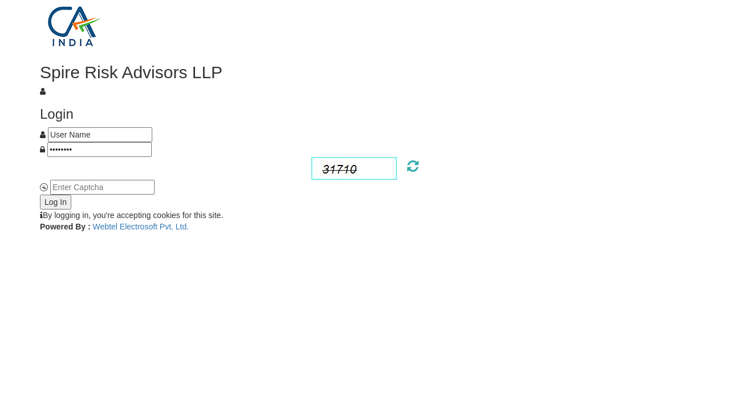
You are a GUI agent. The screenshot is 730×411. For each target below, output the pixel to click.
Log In (55, 202)
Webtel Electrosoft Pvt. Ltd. (141, 226)
